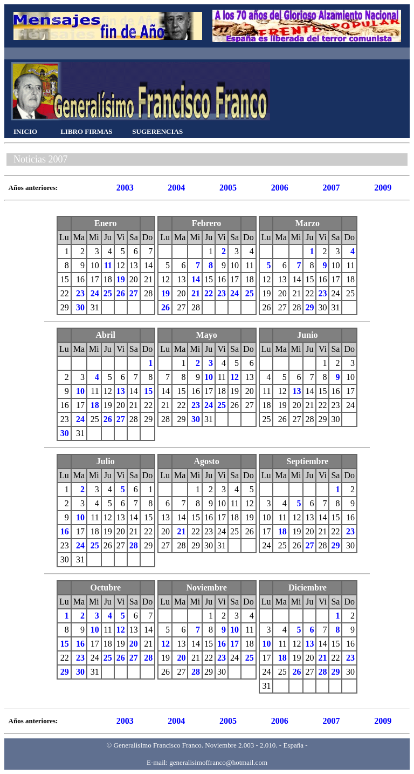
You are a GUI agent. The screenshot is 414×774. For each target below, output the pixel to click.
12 (234, 377)
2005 (228, 187)
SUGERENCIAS (157, 131)
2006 (279, 187)
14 (195, 279)
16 (64, 531)
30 (80, 307)
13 (120, 391)
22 (208, 293)
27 (133, 293)
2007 (331, 187)
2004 (176, 187)
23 (80, 293)
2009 (382, 187)
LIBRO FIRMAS (86, 131)
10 (80, 391)
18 (95, 405)
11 (108, 265)
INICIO (25, 131)
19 (120, 279)
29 (309, 307)
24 (95, 293)
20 (133, 643)
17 (234, 643)
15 (148, 391)
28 (133, 545)
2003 (125, 187)
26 (120, 293)
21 (195, 293)
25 (108, 293)
